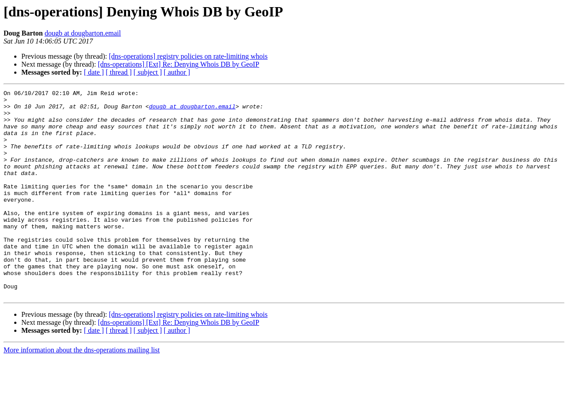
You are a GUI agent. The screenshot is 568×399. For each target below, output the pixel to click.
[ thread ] (119, 72)
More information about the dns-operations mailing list (82, 391)
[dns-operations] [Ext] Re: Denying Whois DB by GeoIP (178, 64)
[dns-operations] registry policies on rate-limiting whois (188, 56)
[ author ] (177, 72)
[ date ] (94, 72)
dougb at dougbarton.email (82, 33)
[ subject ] (148, 72)
